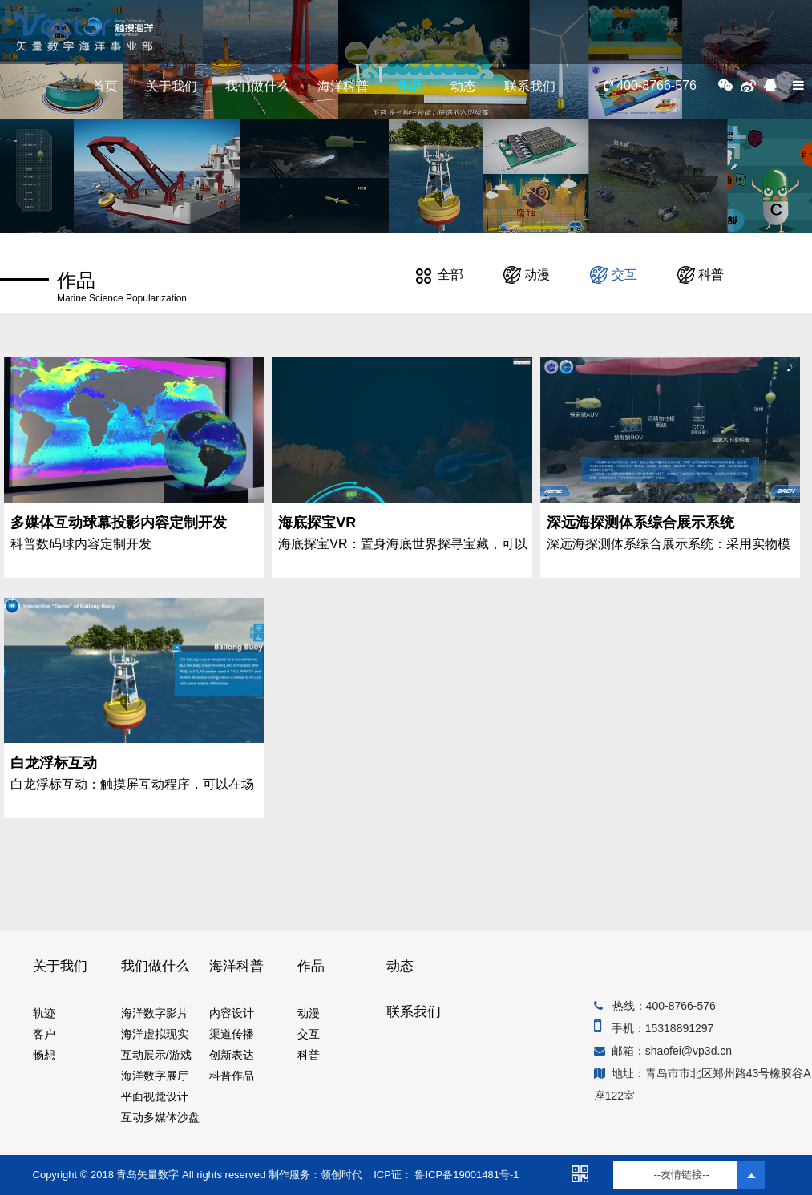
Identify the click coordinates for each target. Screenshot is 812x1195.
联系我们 (529, 86)
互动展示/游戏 (156, 1054)
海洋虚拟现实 (154, 1033)
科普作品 (231, 1075)
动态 (463, 86)
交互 (613, 274)
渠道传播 (231, 1033)
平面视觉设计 (154, 1096)
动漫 (526, 274)
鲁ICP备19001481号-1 (465, 1175)
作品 (409, 86)
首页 (105, 86)
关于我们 (171, 86)
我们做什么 (257, 86)
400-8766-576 (650, 85)
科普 (700, 274)
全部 (439, 274)
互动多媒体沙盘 (160, 1117)
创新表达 (231, 1054)
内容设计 (231, 1013)
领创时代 (341, 1175)
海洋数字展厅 (154, 1075)
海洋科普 (343, 86)
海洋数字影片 (154, 1013)
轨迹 (44, 1013)
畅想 (44, 1054)
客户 (44, 1033)
